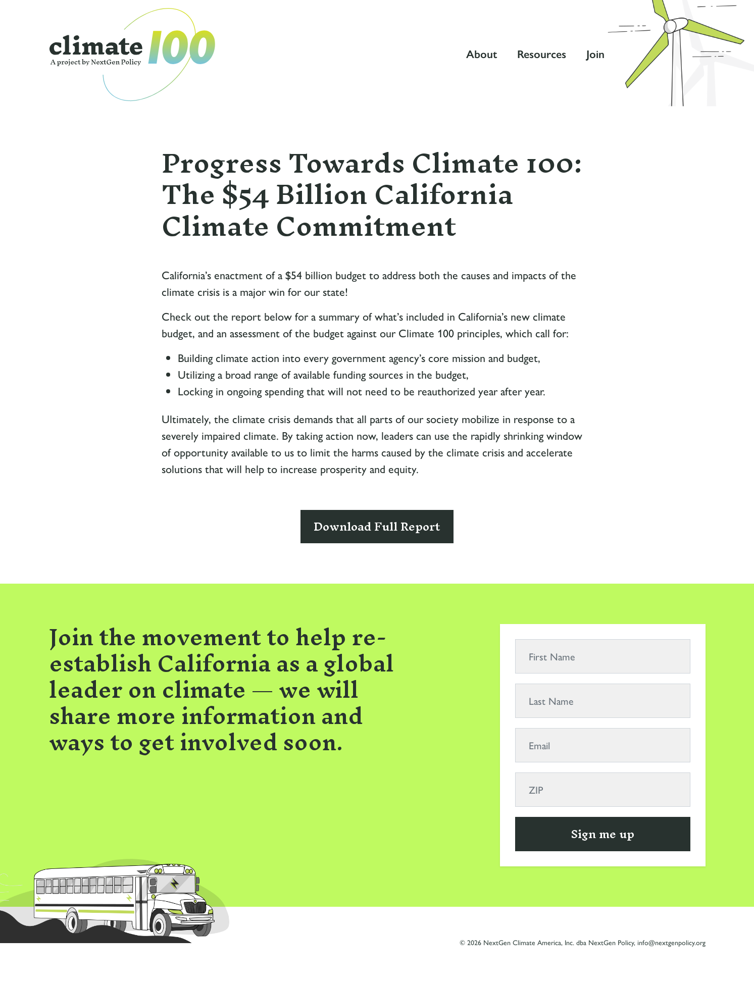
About (481, 54)
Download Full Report (377, 526)
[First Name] (602, 656)
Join (595, 54)
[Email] (602, 745)
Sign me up (602, 834)
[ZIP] (602, 789)
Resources (541, 54)
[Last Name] (602, 701)
